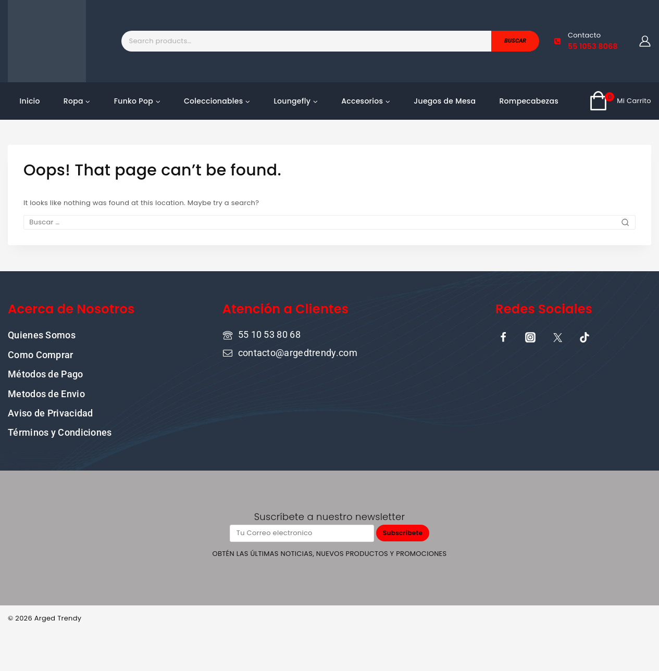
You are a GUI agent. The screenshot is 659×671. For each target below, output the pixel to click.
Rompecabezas (528, 101)
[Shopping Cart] (620, 101)
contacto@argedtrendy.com (297, 352)
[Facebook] (503, 336)
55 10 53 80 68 (269, 333)
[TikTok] (584, 336)
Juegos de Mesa (445, 101)
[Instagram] (530, 336)
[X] (557, 336)
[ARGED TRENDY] (47, 41)
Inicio (30, 101)
